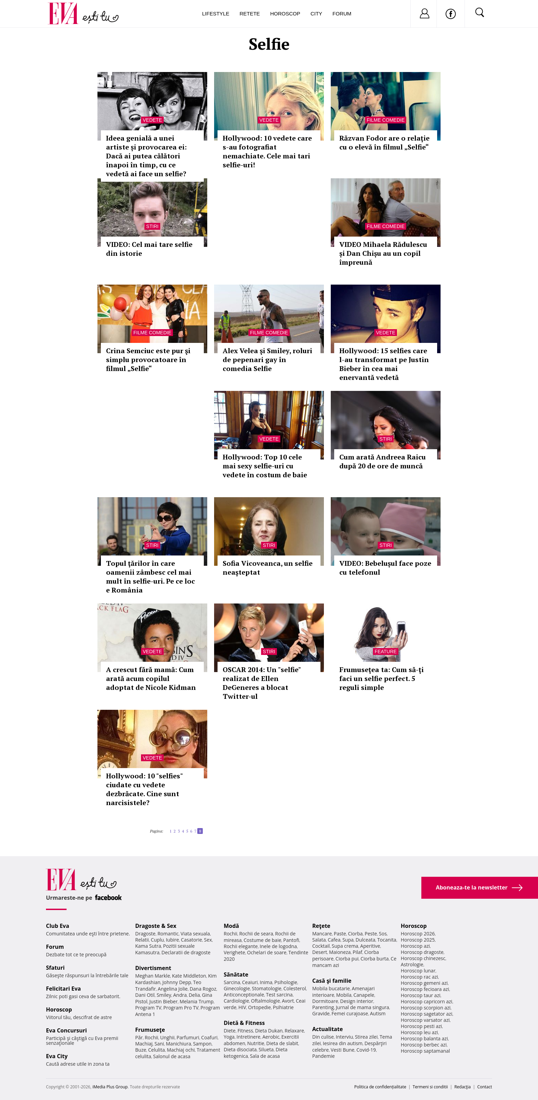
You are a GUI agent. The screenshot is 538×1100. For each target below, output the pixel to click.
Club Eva (57, 926)
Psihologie (285, 982)
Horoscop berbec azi (424, 1044)
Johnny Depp (176, 982)
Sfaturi (55, 967)
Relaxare (294, 1030)
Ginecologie (237, 988)
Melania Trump (196, 1001)
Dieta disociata (240, 1049)
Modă (231, 926)
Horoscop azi (415, 946)
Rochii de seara (256, 933)
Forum (341, 13)
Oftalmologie (265, 1000)
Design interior (356, 1001)
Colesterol (294, 988)
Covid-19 (366, 1050)
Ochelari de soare (266, 952)
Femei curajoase (349, 1013)
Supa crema (345, 946)
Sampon (202, 1043)
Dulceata (365, 939)
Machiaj (144, 1043)
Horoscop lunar (418, 970)
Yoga (229, 1036)
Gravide (321, 1013)
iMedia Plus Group (110, 1087)
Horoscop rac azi (419, 976)
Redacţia (462, 1087)
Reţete (321, 926)
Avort (288, 1000)
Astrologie (412, 964)
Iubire (172, 939)
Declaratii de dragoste (186, 952)
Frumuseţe (150, 1029)
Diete (229, 1030)
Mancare (322, 933)
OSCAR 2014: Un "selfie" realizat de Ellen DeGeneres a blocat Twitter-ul (262, 683)
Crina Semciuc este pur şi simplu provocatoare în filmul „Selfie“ (148, 359)
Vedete (152, 120)
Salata (319, 939)
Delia (194, 995)
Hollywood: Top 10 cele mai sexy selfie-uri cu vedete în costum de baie (265, 465)
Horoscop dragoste (422, 952)
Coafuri (209, 1037)
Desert (319, 952)
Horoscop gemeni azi (424, 983)
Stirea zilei (366, 1036)
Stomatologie (266, 988)
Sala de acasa (265, 1056)
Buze (140, 1050)
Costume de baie (262, 940)
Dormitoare (325, 1001)
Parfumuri (188, 1037)
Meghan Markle (152, 975)
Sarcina (232, 982)
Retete (249, 13)
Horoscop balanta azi (424, 1038)
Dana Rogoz (203, 988)
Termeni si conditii (430, 1087)
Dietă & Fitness (244, 1023)
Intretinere (248, 1036)
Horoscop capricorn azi (426, 1001)
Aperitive (370, 946)
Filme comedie (386, 120)
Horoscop (285, 13)
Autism (378, 1013)
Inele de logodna (278, 946)
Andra (180, 995)
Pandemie (323, 1056)
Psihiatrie (283, 1007)
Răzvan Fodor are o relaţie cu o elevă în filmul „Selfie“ (384, 142)
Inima (266, 982)
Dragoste (145, 933)
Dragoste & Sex (155, 926)
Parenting (323, 1007)
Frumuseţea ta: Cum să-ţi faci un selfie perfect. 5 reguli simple (381, 678)
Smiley (163, 995)
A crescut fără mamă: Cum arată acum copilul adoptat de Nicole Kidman (151, 678)
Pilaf (357, 952)
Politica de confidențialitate (380, 1087)
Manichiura (178, 1043)
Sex (208, 939)
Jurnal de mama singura (362, 1007)
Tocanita (386, 939)
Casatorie (191, 939)
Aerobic (271, 1036)
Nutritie (255, 1043)
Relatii (142, 939)
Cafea (334, 939)
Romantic (168, 933)
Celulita (156, 1050)
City (316, 13)
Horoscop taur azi (420, 995)
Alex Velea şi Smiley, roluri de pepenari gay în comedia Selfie (267, 359)
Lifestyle (215, 13)
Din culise (323, 1036)
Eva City (57, 1056)
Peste (371, 933)
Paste (340, 933)
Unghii (167, 1037)
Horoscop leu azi (419, 1032)
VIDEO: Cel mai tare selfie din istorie (149, 249)
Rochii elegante (241, 946)
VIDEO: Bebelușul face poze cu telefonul (385, 568)
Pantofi (291, 940)
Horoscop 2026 (418, 933)
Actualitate (327, 1029)
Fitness (245, 1030)
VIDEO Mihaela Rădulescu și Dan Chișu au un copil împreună (383, 253)
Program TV (148, 1007)
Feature (386, 651)
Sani (159, 1043)
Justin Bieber (163, 1001)
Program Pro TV (181, 1007)
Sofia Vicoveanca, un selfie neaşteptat (268, 568)
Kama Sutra (148, 946)
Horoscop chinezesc (423, 958)
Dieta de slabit (282, 1043)
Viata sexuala (195, 933)
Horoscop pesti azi (421, 1026)
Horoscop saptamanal (425, 1051)
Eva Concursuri (66, 1030)
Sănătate (236, 974)
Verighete (234, 952)
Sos (383, 933)
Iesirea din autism (343, 1043)
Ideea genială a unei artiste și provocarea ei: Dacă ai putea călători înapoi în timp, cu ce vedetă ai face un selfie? (146, 155)
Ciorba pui (347, 958)
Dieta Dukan (268, 1030)
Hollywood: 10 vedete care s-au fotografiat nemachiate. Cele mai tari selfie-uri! (267, 151)
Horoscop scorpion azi (426, 1007)
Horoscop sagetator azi (426, 1014)
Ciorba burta (375, 958)
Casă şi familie (331, 980)
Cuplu (157, 939)
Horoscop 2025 (418, 939)
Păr (139, 1037)
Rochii (151, 1037)
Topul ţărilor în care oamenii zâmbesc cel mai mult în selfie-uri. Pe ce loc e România (150, 577)
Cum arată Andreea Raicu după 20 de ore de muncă (382, 461)
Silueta (266, 1049)
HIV (242, 1007)
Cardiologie (236, 1000)
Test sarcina (279, 994)
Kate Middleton (189, 975)
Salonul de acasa (171, 1056)
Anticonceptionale (244, 994)
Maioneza (340, 952)
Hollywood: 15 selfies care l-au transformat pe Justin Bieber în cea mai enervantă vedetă (384, 364)
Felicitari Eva (63, 988)
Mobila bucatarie (331, 988)
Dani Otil (145, 995)
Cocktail (321, 946)
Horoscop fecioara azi (425, 989)
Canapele (363, 995)
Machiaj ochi (181, 1050)
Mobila (343, 995)
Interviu (344, 1036)
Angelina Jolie (173, 988)
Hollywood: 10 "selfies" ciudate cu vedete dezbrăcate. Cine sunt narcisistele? (144, 789)
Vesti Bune (342, 1050)
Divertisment (153, 968)
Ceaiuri (250, 982)
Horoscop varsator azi (425, 1020)
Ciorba (355, 933)
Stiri (152, 226)
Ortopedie (259, 1007)
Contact (484, 1087)
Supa (348, 939)
